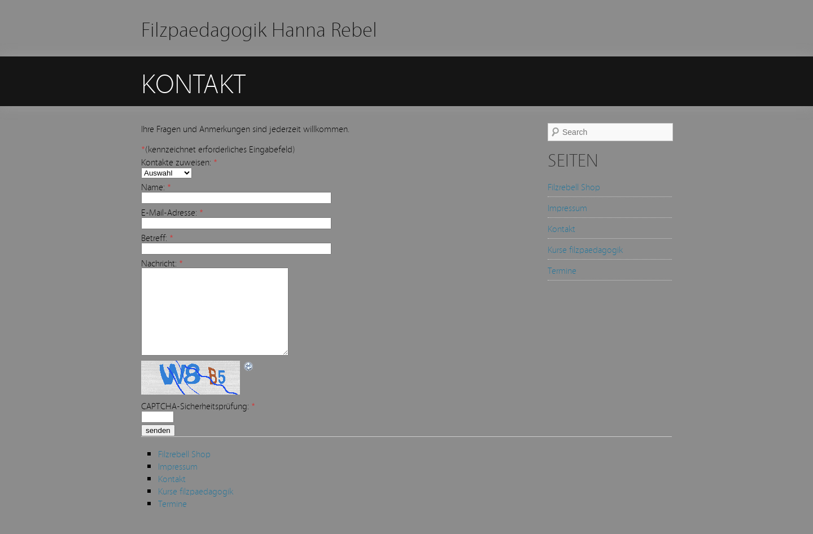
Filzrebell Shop (574, 186)
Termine (562, 270)
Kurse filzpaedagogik (585, 249)
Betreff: (157, 237)
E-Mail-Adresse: (172, 211)
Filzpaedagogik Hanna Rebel (259, 28)
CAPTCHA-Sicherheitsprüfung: (198, 422)
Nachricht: (162, 262)
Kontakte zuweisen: (179, 161)
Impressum (567, 207)
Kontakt (561, 228)
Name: (156, 186)
